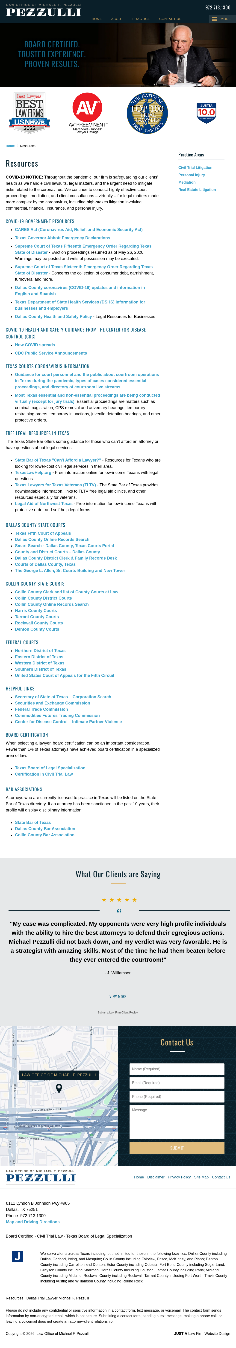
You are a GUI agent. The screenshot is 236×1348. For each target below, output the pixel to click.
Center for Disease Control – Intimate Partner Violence (68, 721)
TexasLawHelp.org (33, 472)
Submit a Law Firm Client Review (118, 1012)
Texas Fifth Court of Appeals (43, 533)
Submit (177, 1147)
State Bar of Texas (33, 822)
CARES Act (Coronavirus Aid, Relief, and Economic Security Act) (79, 229)
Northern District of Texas (40, 650)
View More (118, 996)
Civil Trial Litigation (195, 168)
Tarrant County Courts (37, 617)
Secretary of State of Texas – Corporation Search (63, 697)
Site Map (201, 1177)
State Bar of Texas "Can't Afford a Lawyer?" (58, 460)
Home (97, 19)
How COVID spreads (35, 345)
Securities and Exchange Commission (52, 703)
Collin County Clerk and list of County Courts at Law (66, 592)
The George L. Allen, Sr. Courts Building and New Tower (70, 570)
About (117, 19)
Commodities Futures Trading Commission (57, 715)
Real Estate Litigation (197, 190)
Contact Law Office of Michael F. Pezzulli (218, 7)
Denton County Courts (37, 629)
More (226, 19)
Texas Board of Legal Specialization (50, 768)
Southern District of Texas (40, 669)
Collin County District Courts (43, 598)
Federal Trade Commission (41, 709)
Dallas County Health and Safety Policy (53, 316)
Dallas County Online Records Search (52, 539)
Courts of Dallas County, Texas (45, 564)
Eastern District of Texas (39, 657)
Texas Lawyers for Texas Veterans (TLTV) (55, 485)
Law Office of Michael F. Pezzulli (63, 1334)
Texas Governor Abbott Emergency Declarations (62, 238)
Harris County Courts (36, 610)
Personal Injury (191, 175)
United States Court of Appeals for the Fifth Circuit (64, 675)
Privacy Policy (179, 1177)
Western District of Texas (39, 663)
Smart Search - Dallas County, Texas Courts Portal (64, 545)
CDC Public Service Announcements (51, 353)
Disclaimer (156, 1177)
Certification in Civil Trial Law (44, 774)
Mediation (187, 182)
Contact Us (170, 19)
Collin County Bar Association (44, 835)
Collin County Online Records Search (52, 604)
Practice (141, 19)
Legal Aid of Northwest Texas (44, 503)
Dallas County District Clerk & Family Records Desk (66, 558)
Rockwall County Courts (39, 623)
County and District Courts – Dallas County (57, 552)
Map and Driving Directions (33, 1222)
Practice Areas (191, 154)
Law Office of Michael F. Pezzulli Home (43, 11)
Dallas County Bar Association (45, 828)
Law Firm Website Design (202, 1334)
